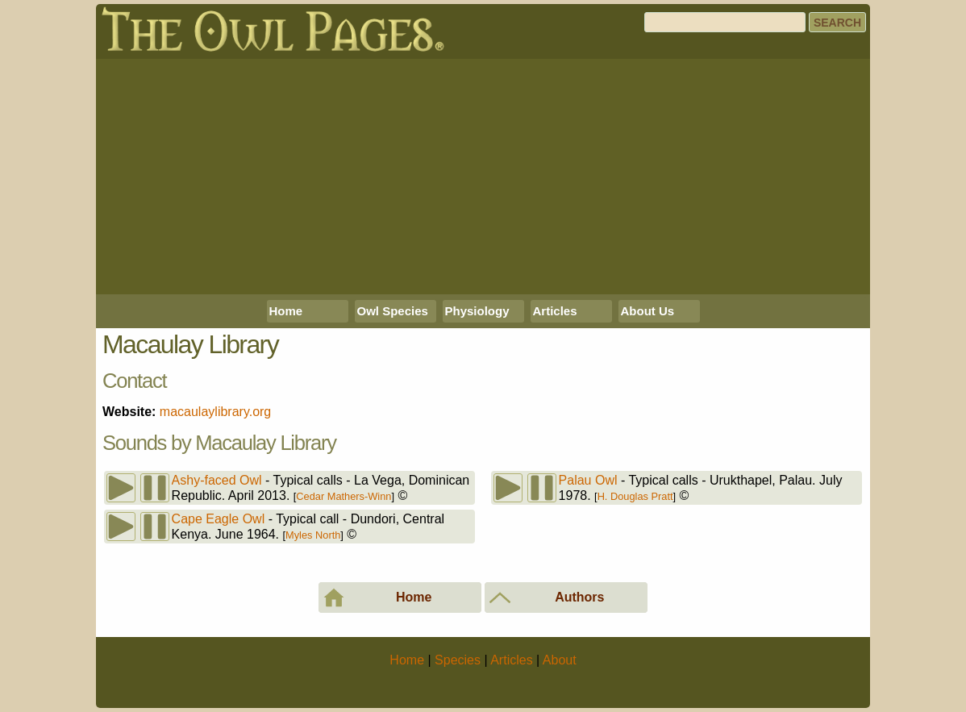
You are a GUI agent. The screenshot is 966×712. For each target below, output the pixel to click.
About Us (648, 311)
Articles (555, 311)
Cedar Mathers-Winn (343, 496)
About (560, 660)
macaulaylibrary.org (215, 411)
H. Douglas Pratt (635, 496)
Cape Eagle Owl (218, 519)
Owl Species (392, 311)
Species (458, 660)
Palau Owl (588, 480)
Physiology (477, 311)
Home (286, 311)
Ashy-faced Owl (217, 480)
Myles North (312, 535)
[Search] (725, 22)
